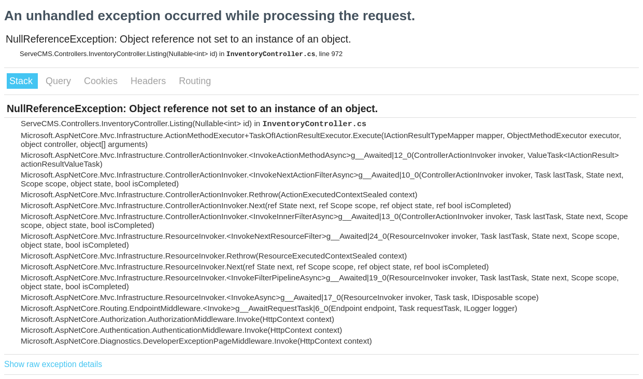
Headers (149, 81)
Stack (22, 81)
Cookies (102, 81)
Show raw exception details (53, 364)
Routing (195, 81)
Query (60, 81)
